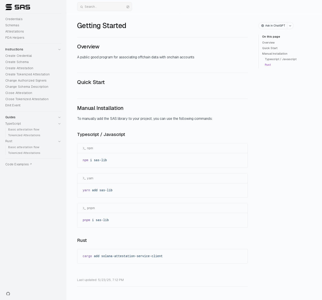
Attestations (14, 31)
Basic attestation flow (23, 129)
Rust (268, 65)
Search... (104, 7)
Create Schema (17, 62)
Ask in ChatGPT (273, 25)
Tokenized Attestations (24, 135)
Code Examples (17, 164)
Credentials (14, 19)
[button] (33, 48)
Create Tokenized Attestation (27, 74)
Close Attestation (18, 93)
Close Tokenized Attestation (27, 99)
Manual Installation (274, 53)
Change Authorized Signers (26, 80)
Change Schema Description (26, 87)
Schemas (12, 25)
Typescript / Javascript (281, 59)
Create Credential (18, 56)
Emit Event (13, 105)
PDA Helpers (14, 38)
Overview (268, 42)
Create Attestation (19, 68)
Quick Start (269, 48)
